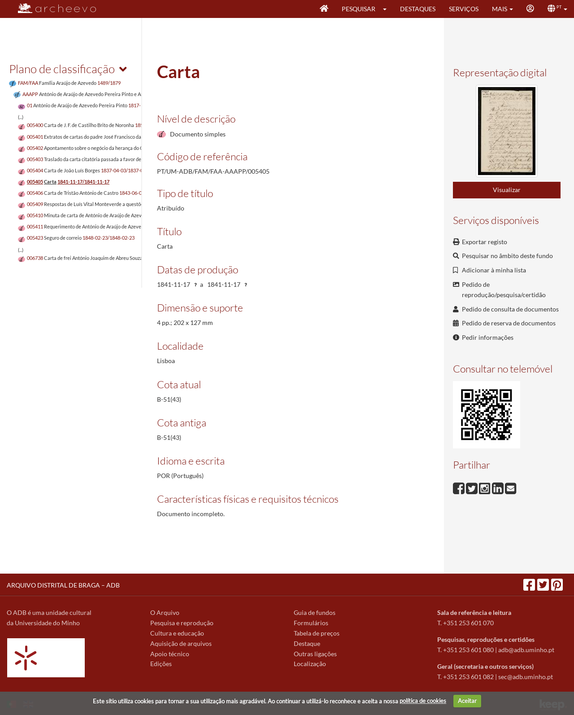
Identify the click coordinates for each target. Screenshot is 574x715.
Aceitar (467, 700)
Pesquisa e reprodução (181, 623)
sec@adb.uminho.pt (525, 676)
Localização (310, 663)
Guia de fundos (314, 612)
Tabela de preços (316, 633)
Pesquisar (358, 9)
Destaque (307, 643)
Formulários (311, 623)
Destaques (417, 9)
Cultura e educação (177, 633)
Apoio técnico (169, 654)
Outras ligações (315, 654)
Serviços (463, 9)
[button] (387, 9)
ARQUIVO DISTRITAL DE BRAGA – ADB (63, 585)
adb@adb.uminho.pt (526, 650)
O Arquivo (164, 612)
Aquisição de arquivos (181, 643)
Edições (161, 663)
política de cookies (423, 700)
